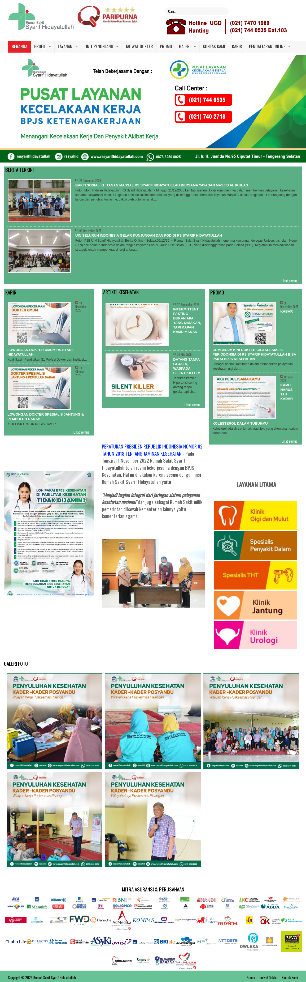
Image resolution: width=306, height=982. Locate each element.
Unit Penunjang (99, 46)
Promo (166, 46)
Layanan (65, 46)
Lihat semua (290, 280)
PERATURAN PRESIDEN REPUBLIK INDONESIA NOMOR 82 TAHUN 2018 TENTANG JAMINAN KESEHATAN (152, 450)
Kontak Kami (214, 46)
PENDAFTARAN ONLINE (267, 46)
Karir (237, 46)
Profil (40, 46)
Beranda (19, 46)
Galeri (185, 46)
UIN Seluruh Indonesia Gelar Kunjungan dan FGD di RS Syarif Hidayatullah (148, 235)
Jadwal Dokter (139, 46)
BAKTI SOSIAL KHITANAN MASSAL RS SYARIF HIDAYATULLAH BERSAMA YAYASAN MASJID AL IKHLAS (161, 185)
